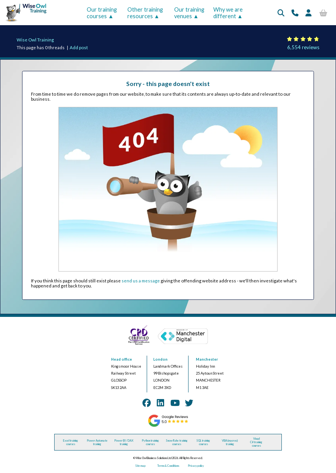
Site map (140, 466)
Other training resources (145, 12)
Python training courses (150, 442)
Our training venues (189, 12)
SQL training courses (203, 442)
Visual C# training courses (256, 442)
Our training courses (102, 12)
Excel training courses (70, 442)
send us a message (141, 280)
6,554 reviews (303, 47)
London (160, 359)
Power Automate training (97, 442)
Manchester (207, 359)
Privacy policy (196, 466)
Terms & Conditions (168, 466)
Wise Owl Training (35, 39)
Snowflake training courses (177, 442)
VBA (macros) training (230, 442)
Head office (121, 359)
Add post (79, 47)
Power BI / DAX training (124, 442)
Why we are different (228, 12)
